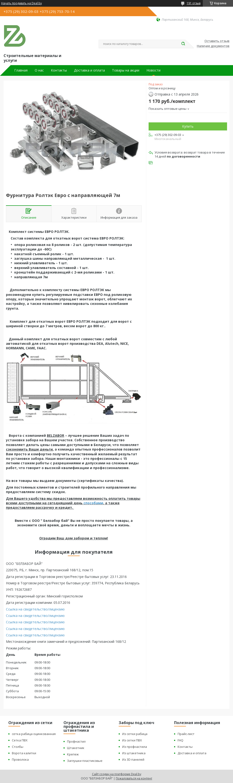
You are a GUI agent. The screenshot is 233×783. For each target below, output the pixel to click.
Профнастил (76, 741)
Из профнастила (134, 747)
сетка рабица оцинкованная (34, 734)
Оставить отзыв (216, 41)
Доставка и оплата (89, 70)
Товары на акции (125, 70)
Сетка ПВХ (20, 740)
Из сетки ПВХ (132, 740)
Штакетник (75, 748)
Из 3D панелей (133, 759)
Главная (21, 70)
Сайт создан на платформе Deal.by (116, 774)
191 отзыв (193, 3)
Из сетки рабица (134, 734)
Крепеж (73, 754)
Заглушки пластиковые (84, 761)
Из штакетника (134, 753)
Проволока (20, 759)
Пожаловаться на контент (134, 778)
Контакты (59, 70)
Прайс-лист (186, 734)
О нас (39, 70)
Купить (188, 126)
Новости (153, 70)
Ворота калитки (24, 753)
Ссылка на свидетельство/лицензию (35, 609)
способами (93, 503)
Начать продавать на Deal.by (21, 3)
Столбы (17, 747)
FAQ (180, 740)
